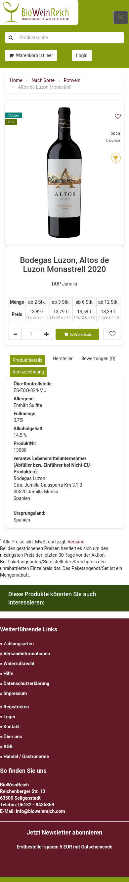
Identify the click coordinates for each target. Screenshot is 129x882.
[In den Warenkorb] (77, 334)
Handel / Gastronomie (26, 756)
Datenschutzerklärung (26, 683)
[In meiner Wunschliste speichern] (117, 116)
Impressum (15, 693)
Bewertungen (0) (98, 358)
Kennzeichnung (28, 371)
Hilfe (8, 673)
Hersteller (62, 358)
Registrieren (16, 706)
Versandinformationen (26, 653)
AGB (8, 746)
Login (9, 716)
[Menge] (31, 334)
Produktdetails (27, 360)
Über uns (12, 736)
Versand (75, 541)
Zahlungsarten (18, 643)
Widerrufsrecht (18, 663)
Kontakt (11, 726)
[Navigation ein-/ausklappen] (120, 17)
